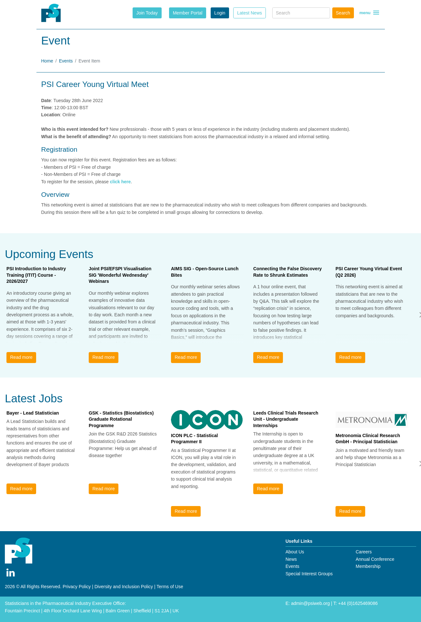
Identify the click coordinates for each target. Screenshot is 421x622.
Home (47, 60)
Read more (21, 357)
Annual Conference (375, 559)
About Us (295, 551)
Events (66, 60)
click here (120, 181)
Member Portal (188, 12)
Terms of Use (169, 586)
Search (343, 12)
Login (219, 12)
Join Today (147, 12)
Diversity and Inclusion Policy (124, 586)
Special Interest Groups (309, 573)
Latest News (249, 12)
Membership (368, 566)
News (291, 559)
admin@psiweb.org (310, 603)
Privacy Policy (77, 586)
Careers (364, 551)
